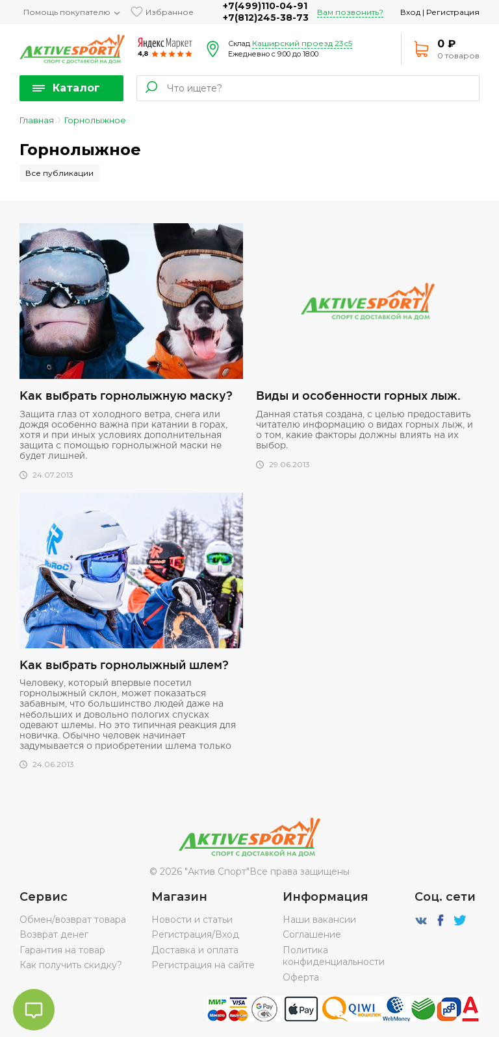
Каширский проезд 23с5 (302, 43)
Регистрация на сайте (203, 965)
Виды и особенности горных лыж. (358, 395)
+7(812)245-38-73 (266, 17)
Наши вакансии (319, 919)
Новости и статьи (192, 919)
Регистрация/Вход (195, 934)
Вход (410, 12)
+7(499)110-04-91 (265, 6)
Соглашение (312, 934)
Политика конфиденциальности (334, 956)
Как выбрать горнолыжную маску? (126, 395)
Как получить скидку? (70, 965)
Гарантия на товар (62, 950)
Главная (36, 120)
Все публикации (59, 173)
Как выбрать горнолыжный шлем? (124, 664)
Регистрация (453, 12)
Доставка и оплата (194, 950)
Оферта (301, 977)
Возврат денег (53, 934)
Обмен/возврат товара (72, 919)
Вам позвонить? (350, 12)
